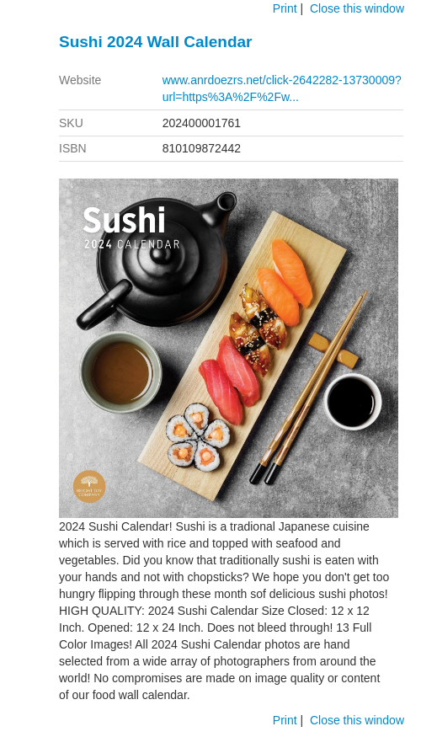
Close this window (357, 8)
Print (285, 8)
